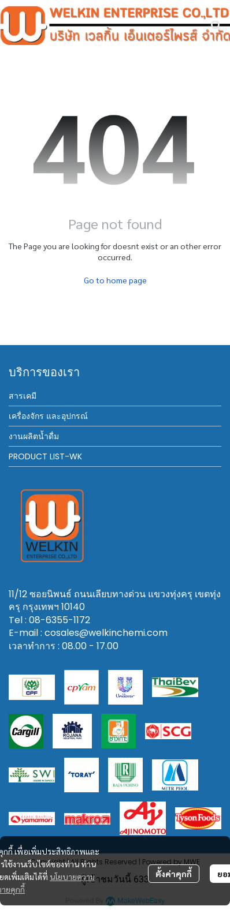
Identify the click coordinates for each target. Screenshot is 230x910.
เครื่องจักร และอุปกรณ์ (48, 416)
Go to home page (115, 280)
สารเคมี (22, 396)
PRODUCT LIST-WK (45, 456)
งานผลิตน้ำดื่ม (34, 436)
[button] (216, 25)
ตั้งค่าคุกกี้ (173, 873)
